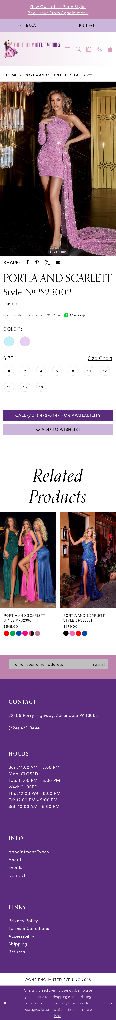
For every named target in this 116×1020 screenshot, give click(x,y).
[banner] (32, 49)
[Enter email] (58, 663)
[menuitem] (29, 25)
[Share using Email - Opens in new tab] (58, 262)
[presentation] (28, 560)
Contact (17, 875)
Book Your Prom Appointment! (58, 12)
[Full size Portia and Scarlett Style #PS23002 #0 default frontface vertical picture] (58, 169)
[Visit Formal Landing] (29, 25)
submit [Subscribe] (99, 664)
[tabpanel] (58, 169)
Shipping (18, 944)
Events (15, 867)
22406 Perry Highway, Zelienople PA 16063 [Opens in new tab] (53, 715)
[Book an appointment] (89, 49)
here (57, 1015)
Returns (17, 951)
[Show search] (78, 49)
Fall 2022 (83, 74)
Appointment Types (29, 852)
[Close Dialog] (5, 1003)
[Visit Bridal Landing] (87, 25)
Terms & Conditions (29, 928)
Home (11, 74)
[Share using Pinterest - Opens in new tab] (37, 262)
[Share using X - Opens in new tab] (47, 262)
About (15, 859)
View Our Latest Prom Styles (58, 6)
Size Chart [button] (100, 357)
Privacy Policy (23, 920)
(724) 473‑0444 (24, 727)
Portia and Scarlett (46, 74)
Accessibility (21, 936)
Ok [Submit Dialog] (110, 1002)
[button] (67, 49)
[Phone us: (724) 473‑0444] (99, 49)
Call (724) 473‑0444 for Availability (58, 415)
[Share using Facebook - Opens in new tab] (27, 262)
